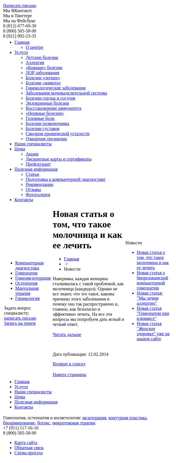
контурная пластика (127, 417)
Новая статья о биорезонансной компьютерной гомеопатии (152, 280)
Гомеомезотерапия (33, 278)
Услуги (21, 52)
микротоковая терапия (73, 422)
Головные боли (40, 118)
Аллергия (35, 62)
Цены (19, 148)
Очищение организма (46, 138)
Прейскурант (38, 164)
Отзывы (33, 189)
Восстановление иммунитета (53, 108)
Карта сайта (25, 442)
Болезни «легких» (43, 77)
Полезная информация (36, 169)
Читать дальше (67, 334)
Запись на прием (20, 323)
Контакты (23, 199)
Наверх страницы (69, 374)
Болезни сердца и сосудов (50, 98)
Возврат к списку (69, 363)
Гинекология (27, 298)
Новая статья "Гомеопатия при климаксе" (153, 313)
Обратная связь (29, 447)
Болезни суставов (42, 128)
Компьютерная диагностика (29, 265)
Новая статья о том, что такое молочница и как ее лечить (153, 260)
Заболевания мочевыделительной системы (66, 93)
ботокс (43, 422)
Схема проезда (28, 452)
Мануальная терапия (27, 291)
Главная (22, 42)
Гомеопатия (26, 273)
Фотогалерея (38, 194)
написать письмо (20, 318)
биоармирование (19, 422)
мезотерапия (94, 417)
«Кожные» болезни (44, 67)
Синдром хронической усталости (58, 133)
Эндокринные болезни (47, 103)
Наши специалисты (33, 143)
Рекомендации (39, 184)
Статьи (32, 174)
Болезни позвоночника (47, 123)
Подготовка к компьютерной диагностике (65, 179)
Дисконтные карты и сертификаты (59, 159)
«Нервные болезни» (45, 113)
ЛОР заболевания (42, 72)
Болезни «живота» (43, 82)
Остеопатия (26, 283)
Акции (32, 154)
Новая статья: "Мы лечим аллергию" (150, 298)
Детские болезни (42, 57)
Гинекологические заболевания (56, 87)
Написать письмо (19, 5)
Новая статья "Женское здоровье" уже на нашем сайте (153, 331)
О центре (34, 47)
